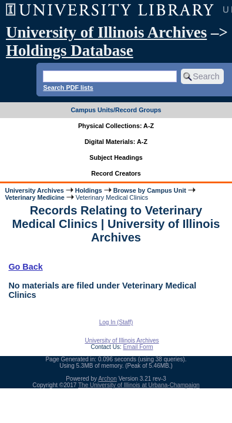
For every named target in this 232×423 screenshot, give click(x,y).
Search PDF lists (68, 87)
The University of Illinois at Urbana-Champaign (139, 385)
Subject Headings (116, 157)
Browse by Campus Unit (149, 190)
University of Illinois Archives (106, 32)
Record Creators (116, 173)
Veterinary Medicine (34, 197)
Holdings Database (69, 50)
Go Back (25, 266)
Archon (107, 378)
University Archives (34, 190)
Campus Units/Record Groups (115, 109)
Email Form (138, 347)
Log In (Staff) (116, 322)
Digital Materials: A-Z (116, 141)
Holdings (88, 190)
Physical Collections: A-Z (116, 125)
